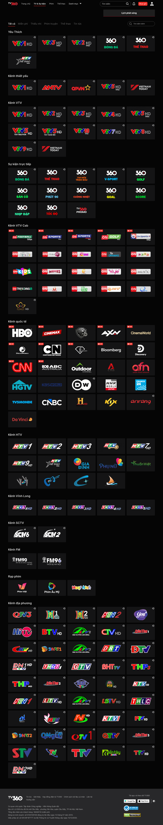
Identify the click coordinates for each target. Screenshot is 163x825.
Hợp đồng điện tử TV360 (52, 797)
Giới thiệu (37, 797)
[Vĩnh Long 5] (141, 508)
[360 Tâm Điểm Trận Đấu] (81, 176)
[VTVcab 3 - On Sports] (52, 237)
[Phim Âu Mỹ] (52, 588)
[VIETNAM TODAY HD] (141, 87)
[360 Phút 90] (52, 193)
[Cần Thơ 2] (52, 684)
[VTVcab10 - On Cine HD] (81, 254)
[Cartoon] (52, 350)
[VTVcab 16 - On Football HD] (22, 237)
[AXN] (111, 333)
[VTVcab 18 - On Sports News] (81, 237)
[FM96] (52, 561)
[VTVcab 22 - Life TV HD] (81, 289)
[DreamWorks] (22, 350)
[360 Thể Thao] (141, 43)
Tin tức (29, 797)
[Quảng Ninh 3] (22, 615)
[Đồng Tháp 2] (111, 753)
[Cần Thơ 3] (141, 736)
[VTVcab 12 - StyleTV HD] (111, 272)
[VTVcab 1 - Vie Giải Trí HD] (22, 254)
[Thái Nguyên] (52, 753)
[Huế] (81, 684)
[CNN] (22, 367)
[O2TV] (141, 289)
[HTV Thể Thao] (22, 61)
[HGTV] (22, 385)
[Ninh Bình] (81, 718)
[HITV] (22, 632)
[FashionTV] (81, 350)
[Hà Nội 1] (52, 615)
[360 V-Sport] (111, 176)
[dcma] (132, 816)
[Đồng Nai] (22, 770)
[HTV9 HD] (22, 463)
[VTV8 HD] (141, 132)
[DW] (81, 385)
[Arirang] (141, 402)
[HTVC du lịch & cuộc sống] (111, 481)
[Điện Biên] (141, 649)
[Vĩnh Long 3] (81, 508)
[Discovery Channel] (141, 350)
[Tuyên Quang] (141, 753)
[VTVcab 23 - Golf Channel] (111, 237)
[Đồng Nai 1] (22, 667)
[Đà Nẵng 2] (22, 736)
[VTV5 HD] (111, 87)
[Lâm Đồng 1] (81, 701)
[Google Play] (130, 801)
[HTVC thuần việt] (141, 463)
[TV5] (22, 402)
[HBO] (22, 333)
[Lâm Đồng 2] (81, 632)
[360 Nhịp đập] (22, 210)
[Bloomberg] (111, 350)
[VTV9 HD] (22, 149)
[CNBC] (52, 402)
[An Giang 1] (22, 701)
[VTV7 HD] (111, 132)
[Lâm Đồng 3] (81, 649)
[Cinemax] (52, 333)
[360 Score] (141, 193)
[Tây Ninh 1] (22, 718)
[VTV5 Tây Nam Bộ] (52, 132)
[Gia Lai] (81, 667)
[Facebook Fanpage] (154, 801)
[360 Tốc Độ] (52, 210)
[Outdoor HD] (81, 367)
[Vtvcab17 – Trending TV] (22, 289)
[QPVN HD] (81, 87)
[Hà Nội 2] (81, 615)
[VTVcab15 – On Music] (141, 272)
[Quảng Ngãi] (52, 736)
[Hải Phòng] (22, 684)
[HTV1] (22, 446)
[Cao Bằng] (22, 649)
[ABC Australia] (52, 367)
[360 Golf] (141, 176)
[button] (13, 24)
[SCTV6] (22, 534)
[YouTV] (141, 615)
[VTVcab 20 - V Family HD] (52, 289)
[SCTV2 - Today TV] (52, 534)
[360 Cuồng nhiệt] (81, 193)
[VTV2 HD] (81, 43)
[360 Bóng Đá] (111, 43)
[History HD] (81, 402)
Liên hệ (89, 797)
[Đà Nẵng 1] (52, 649)
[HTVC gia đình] (81, 463)
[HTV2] (52, 446)
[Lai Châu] (52, 701)
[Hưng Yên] (111, 684)
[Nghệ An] (52, 718)
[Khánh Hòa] (141, 684)
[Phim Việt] (22, 588)
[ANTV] (52, 87)
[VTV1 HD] (22, 43)
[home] (13, 4)
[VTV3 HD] (52, 43)
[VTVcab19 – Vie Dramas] (111, 254)
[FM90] (22, 561)
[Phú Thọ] (141, 718)
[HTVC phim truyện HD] (22, 481)
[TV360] (81, 210)
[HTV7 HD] (141, 446)
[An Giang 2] (111, 615)
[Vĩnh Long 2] (52, 508)
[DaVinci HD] (22, 419)
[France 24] (141, 385)
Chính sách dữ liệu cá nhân (74, 797)
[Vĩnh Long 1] (22, 508)
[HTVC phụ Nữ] (111, 463)
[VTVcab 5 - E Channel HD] (81, 272)
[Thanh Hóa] (81, 753)
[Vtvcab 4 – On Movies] (52, 272)
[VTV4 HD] (111, 114)
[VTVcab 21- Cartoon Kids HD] (22, 272)
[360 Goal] (111, 193)
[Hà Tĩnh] (111, 667)
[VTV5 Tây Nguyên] (22, 132)
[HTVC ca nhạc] (52, 481)
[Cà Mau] (111, 632)
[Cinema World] (141, 333)
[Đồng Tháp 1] (52, 667)
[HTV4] (111, 446)
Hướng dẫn (30, 800)
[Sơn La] (22, 753)
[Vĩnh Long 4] (111, 508)
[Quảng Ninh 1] (81, 736)
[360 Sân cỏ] (22, 193)
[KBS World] (52, 385)
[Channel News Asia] (111, 367)
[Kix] (111, 402)
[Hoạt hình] (81, 588)
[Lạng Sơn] (111, 701)
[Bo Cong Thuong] (131, 808)
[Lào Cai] (141, 701)
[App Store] (143, 801)
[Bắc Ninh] (52, 632)
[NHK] (111, 385)
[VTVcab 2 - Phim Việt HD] (52, 254)
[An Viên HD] (22, 306)
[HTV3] (81, 446)
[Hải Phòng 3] (141, 667)
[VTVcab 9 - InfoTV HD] (111, 289)
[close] (159, 7)
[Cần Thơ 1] (141, 632)
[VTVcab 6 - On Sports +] (141, 237)
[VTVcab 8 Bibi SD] (141, 254)
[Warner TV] (81, 333)
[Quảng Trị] (111, 736)
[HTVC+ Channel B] (81, 481)
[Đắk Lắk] (111, 649)
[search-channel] (130, 24)
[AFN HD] (141, 367)
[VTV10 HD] (81, 132)
